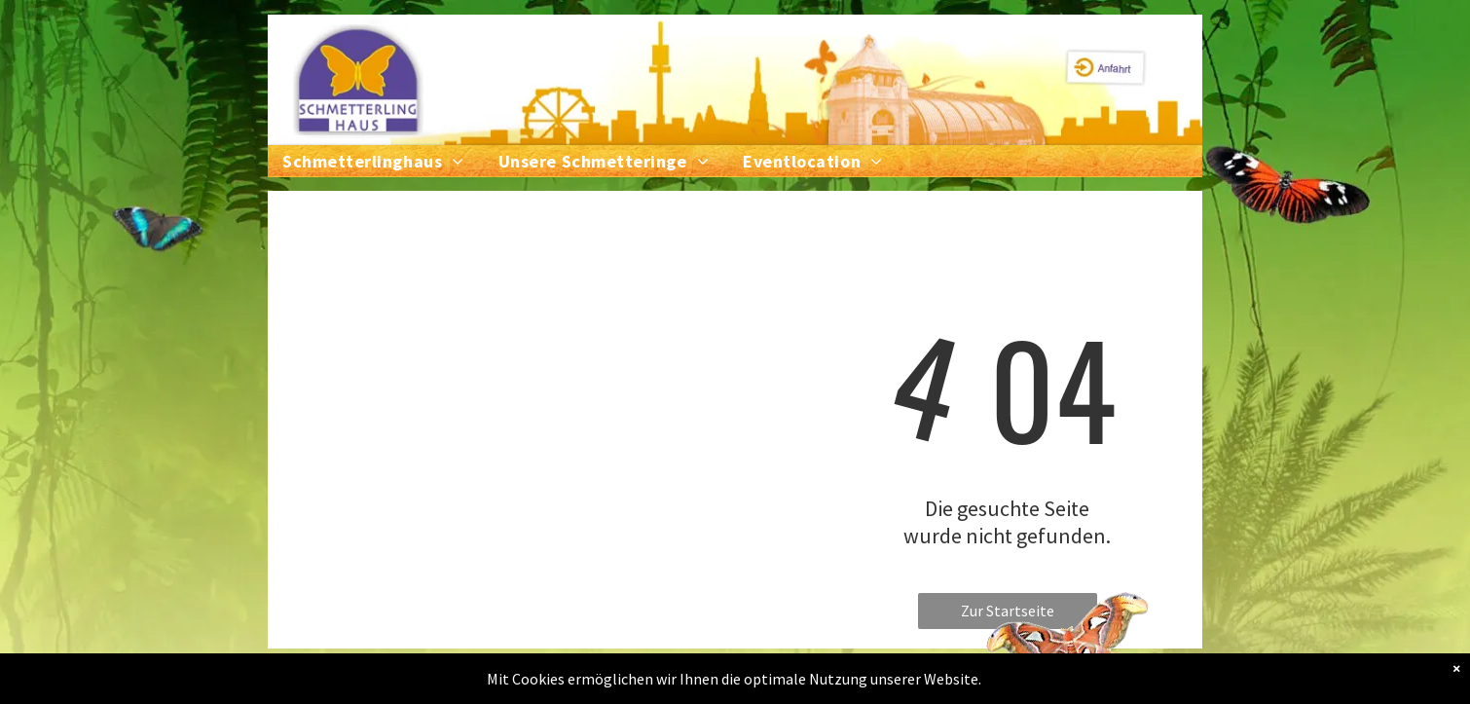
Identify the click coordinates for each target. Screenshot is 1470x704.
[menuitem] (390, 161)
